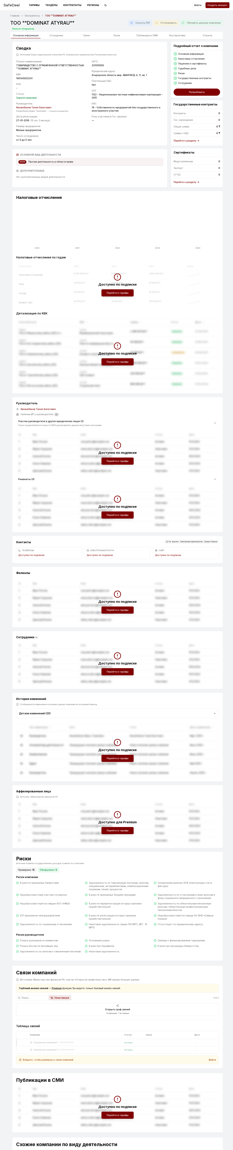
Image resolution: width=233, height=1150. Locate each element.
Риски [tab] (117, 35)
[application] (117, 227)
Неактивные (60, 997)
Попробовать (197, 92)
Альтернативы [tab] (177, 35)
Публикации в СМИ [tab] (147, 35)
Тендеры (51, 5)
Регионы (93, 5)
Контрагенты (72, 5)
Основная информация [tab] (25, 36)
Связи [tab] (86, 35)
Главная (14, 15)
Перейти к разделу (187, 140)
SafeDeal (12, 4)
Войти (197, 5)
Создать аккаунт (217, 5)
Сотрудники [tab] (56, 35)
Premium (57, 988)
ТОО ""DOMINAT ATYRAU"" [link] (60, 15)
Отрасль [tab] (207, 35)
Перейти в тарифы (117, 292)
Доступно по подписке (31, 555)
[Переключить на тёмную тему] (105, 5)
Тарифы (34, 5)
